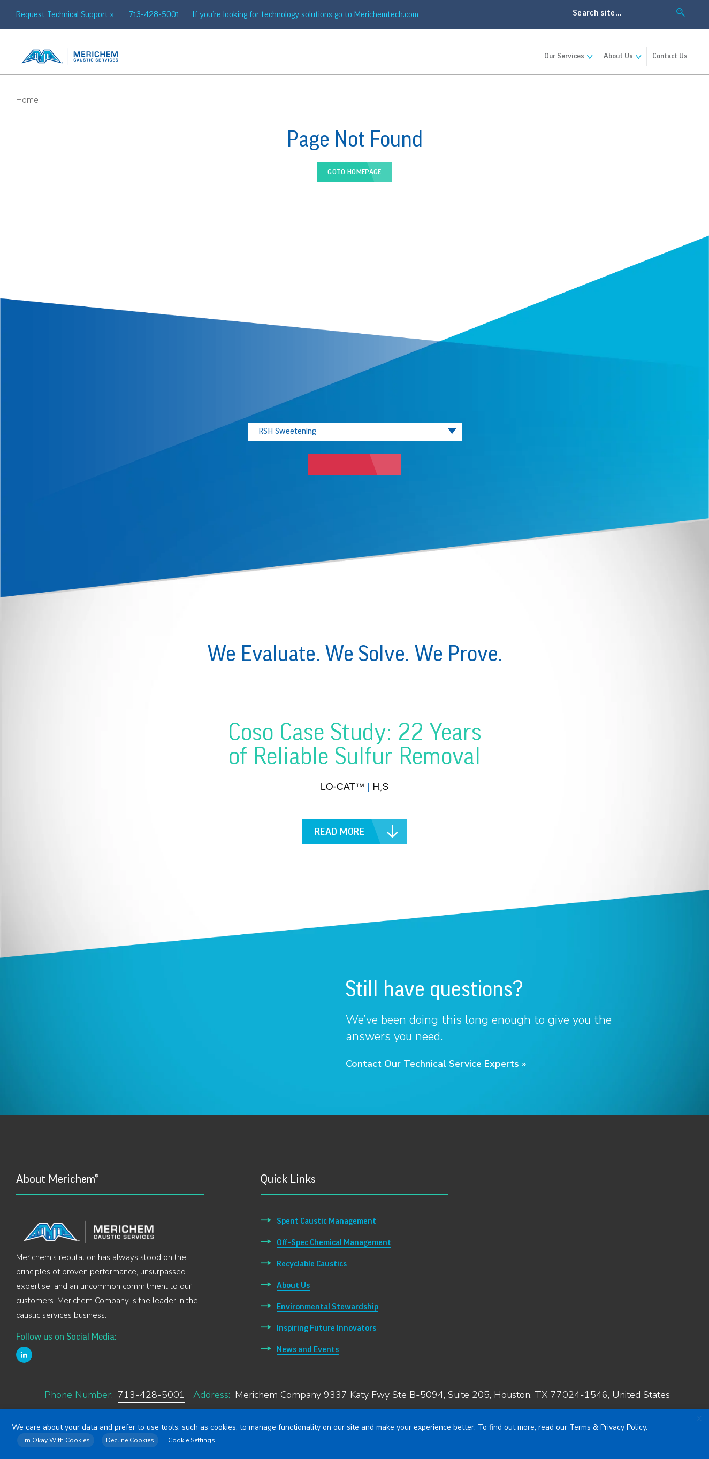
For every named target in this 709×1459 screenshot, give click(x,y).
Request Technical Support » (64, 14)
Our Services (564, 56)
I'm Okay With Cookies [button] (55, 1440)
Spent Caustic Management (326, 1221)
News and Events (308, 1349)
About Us (618, 56)
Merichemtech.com (386, 14)
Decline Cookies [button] (130, 1440)
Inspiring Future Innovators (326, 1328)
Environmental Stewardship (327, 1306)
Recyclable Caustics (312, 1264)
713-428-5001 (153, 14)
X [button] (699, 1419)
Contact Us (670, 56)
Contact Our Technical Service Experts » (436, 1063)
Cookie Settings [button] (191, 1440)
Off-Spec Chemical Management (334, 1242)
